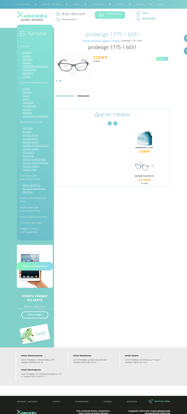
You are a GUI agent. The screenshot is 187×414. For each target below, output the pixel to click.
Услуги (76, 4)
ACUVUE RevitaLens (34, 188)
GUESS (26, 55)
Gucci (26, 98)
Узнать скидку (34, 315)
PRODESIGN (29, 69)
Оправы (25, 46)
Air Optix (28, 128)
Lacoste (27, 109)
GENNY (27, 76)
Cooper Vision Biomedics (31, 150)
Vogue (26, 88)
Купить (162, 59)
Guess (26, 95)
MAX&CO (28, 73)
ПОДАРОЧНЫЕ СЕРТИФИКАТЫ (29, 230)
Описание (83, 96)
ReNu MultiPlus (31, 185)
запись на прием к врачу (35, 266)
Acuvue (27, 131)
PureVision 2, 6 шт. (152, 147)
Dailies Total (29, 169)
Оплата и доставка (31, 222)
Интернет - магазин (51, 4)
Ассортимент (23, 4)
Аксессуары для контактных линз (30, 209)
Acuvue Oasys (30, 135)
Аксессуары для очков (33, 216)
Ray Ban (27, 92)
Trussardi (28, 102)
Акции (160, 4)
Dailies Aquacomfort (34, 159)
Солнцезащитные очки (34, 82)
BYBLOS (27, 52)
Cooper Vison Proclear (36, 162)
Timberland (29, 105)
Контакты (140, 4)
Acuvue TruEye (31, 166)
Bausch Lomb (30, 142)
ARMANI (27, 112)
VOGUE (27, 62)
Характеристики (64, 96)
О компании (98, 4)
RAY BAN (27, 59)
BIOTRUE (28, 192)
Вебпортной (164, 411)
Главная (86, 40)
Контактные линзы (31, 122)
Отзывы (120, 4)
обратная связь (162, 401)
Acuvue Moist (30, 138)
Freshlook (28, 155)
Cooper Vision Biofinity (36, 145)
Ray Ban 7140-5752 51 (152, 176)
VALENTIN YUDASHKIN (35, 66)
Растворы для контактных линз (30, 177)
